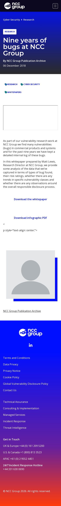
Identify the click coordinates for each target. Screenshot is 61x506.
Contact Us (9, 390)
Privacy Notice (11, 371)
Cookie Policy (11, 377)
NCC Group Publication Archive (26, 61)
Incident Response (14, 421)
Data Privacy (10, 364)
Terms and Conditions (16, 358)
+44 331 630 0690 (13, 469)
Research (28, 19)
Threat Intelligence (14, 428)
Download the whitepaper (30, 199)
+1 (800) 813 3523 (31, 452)
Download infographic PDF (30, 218)
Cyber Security (11, 19)
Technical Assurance (15, 402)
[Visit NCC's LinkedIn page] (30, 345)
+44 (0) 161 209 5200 (31, 446)
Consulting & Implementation (21, 408)
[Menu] (55, 6)
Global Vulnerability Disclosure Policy (25, 384)
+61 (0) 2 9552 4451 (22, 459)
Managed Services (14, 415)
